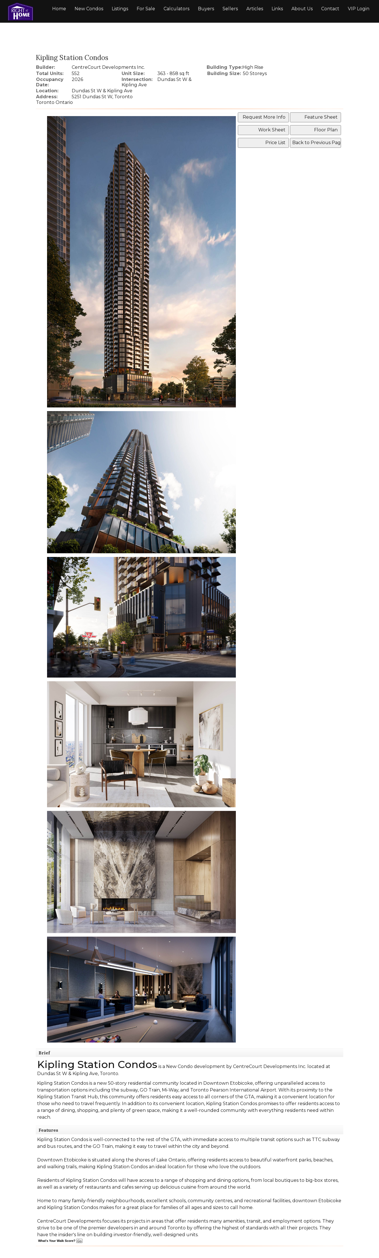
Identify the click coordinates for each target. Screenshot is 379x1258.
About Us (302, 8)
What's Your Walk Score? (60, 1240)
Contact (330, 8)
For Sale (146, 8)
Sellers (230, 8)
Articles (254, 8)
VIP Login (358, 8)
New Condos (89, 8)
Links (277, 8)
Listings (120, 8)
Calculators (176, 8)
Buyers (206, 8)
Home (59, 8)
